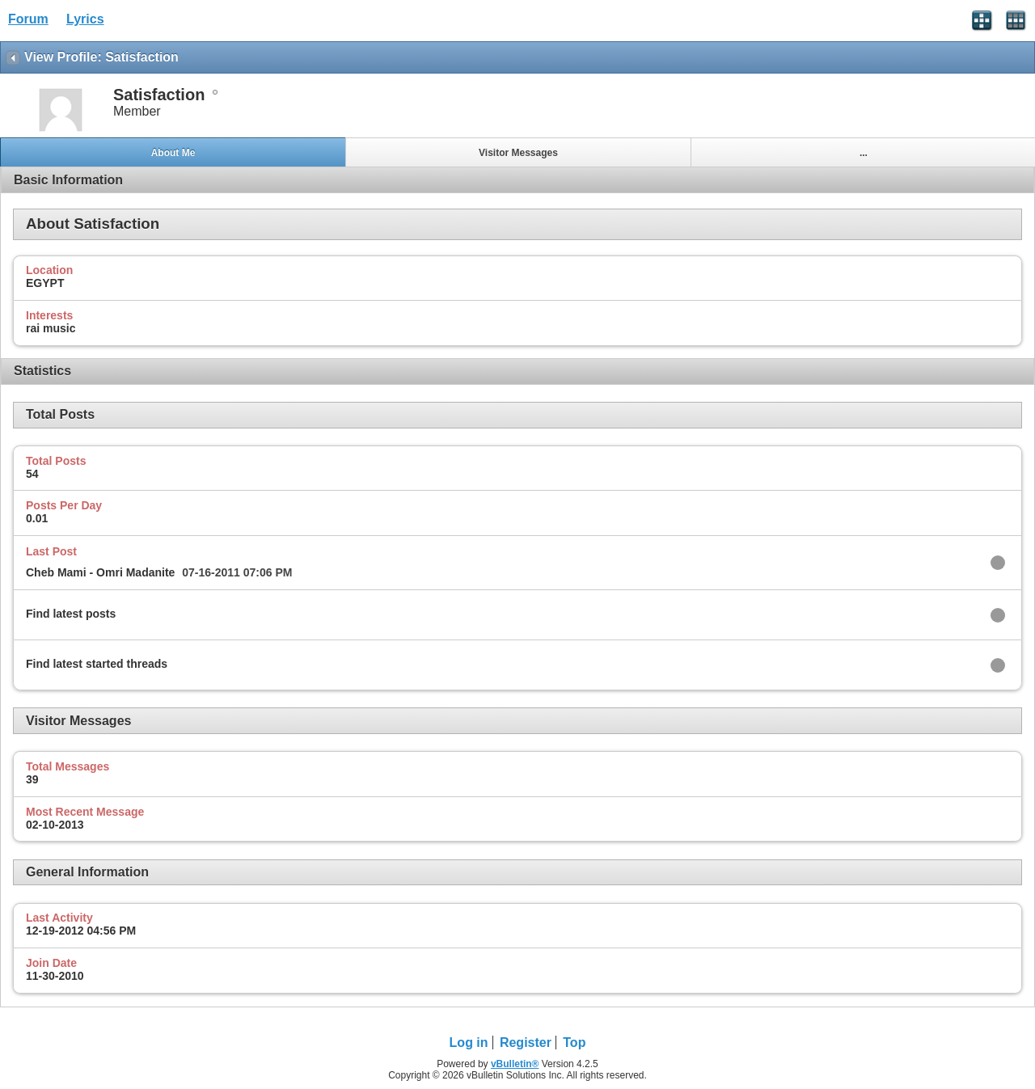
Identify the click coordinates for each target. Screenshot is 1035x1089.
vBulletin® (515, 1064)
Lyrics (85, 19)
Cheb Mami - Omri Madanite (100, 572)
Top (574, 1042)
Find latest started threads (96, 663)
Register (525, 1042)
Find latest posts (71, 613)
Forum (28, 19)
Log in (469, 1042)
